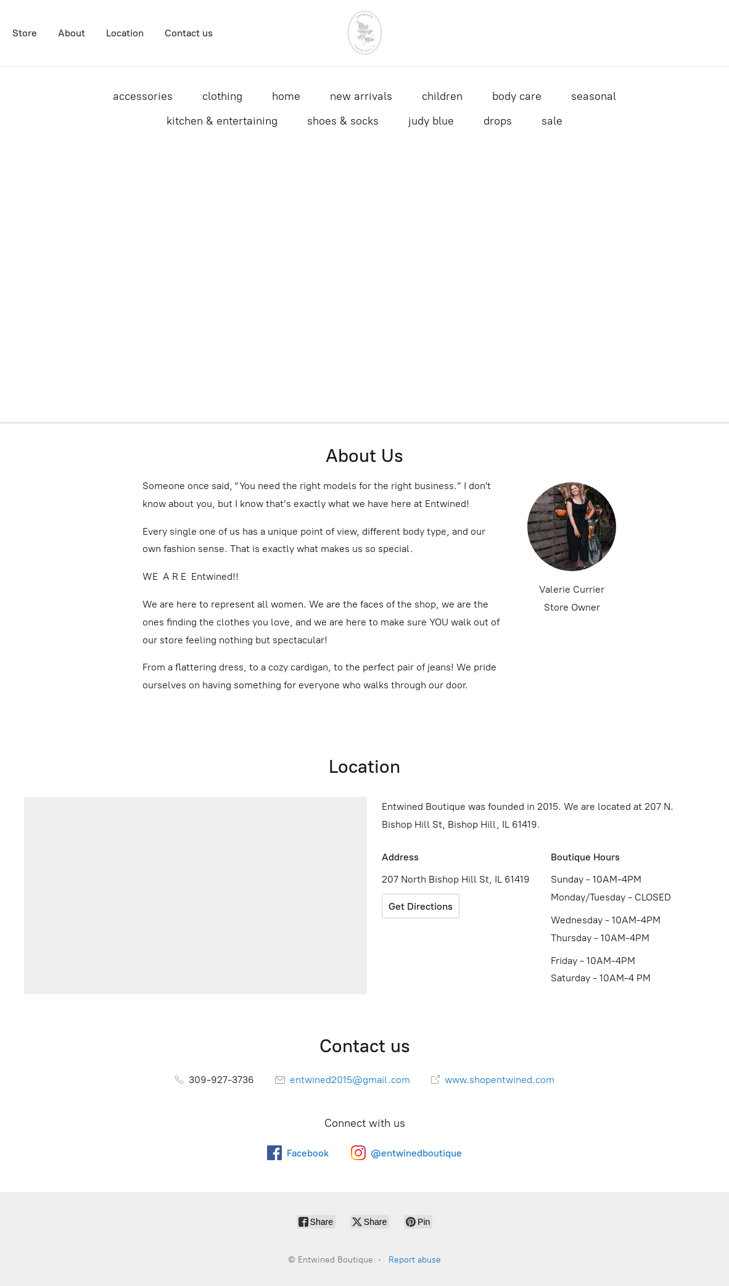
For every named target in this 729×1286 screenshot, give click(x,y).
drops (498, 121)
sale (552, 121)
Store (24, 33)
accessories (143, 96)
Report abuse (415, 1260)
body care (517, 96)
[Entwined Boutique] (364, 33)
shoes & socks (343, 121)
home (286, 96)
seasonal (593, 96)
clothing (222, 96)
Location (125, 33)
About (71, 33)
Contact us (189, 33)
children (442, 96)
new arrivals (361, 96)
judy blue (431, 121)
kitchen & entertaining (222, 121)
